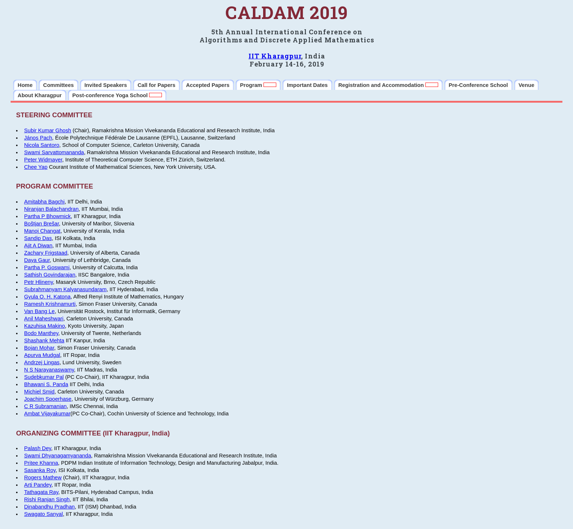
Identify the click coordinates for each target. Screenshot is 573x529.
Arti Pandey (38, 485)
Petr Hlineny (38, 282)
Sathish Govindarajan (49, 275)
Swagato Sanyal (43, 514)
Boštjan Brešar (41, 224)
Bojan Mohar (39, 348)
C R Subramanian (45, 406)
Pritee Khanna (41, 463)
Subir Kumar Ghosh (47, 130)
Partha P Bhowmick (47, 216)
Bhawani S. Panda (46, 384)
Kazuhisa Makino (44, 326)
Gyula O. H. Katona (47, 297)
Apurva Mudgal (42, 355)
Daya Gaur (37, 260)
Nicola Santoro (41, 145)
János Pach (38, 138)
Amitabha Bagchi (44, 202)
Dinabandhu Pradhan (49, 507)
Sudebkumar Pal (44, 377)
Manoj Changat (42, 231)
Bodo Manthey (41, 333)
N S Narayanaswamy (49, 370)
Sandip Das (38, 238)
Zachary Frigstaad (45, 253)
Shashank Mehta (44, 340)
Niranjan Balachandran (51, 209)
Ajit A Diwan (38, 245)
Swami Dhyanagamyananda (57, 455)
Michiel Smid (39, 392)
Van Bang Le (39, 311)
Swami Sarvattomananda (54, 152)
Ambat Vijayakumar (47, 413)
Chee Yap (36, 167)
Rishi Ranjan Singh (47, 499)
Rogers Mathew (43, 477)
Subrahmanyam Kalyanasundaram (65, 289)
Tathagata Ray (41, 492)
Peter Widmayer (43, 160)
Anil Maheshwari (44, 318)
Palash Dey (37, 448)
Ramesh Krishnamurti (50, 304)
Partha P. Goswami (46, 267)
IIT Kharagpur (274, 56)
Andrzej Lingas (42, 362)
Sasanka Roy (40, 470)
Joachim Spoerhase (48, 399)
